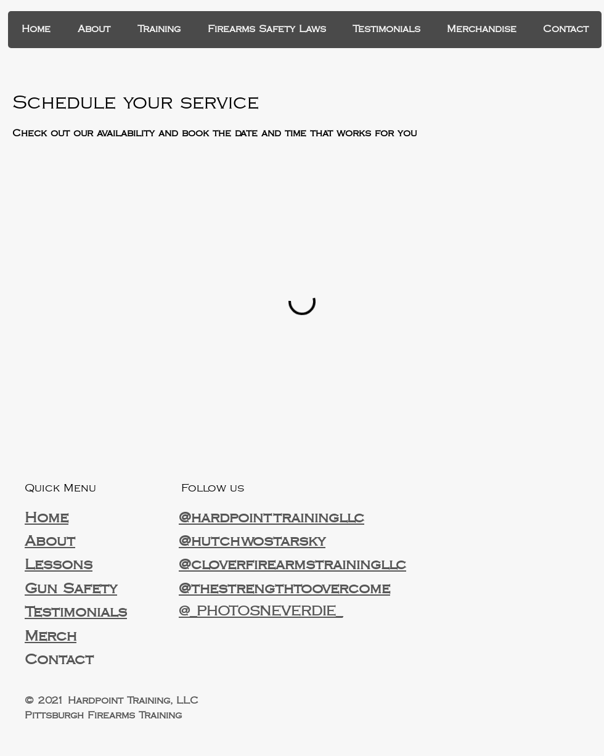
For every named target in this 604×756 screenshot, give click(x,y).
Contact (59, 659)
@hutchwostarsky (252, 541)
